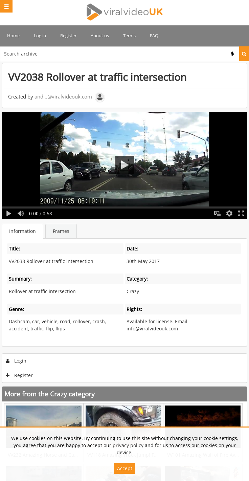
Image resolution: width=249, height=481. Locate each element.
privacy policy (128, 445)
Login (16, 360)
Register (68, 35)
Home (13, 35)
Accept (124, 468)
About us (100, 35)
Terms (129, 35)
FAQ (154, 35)
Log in (40, 35)
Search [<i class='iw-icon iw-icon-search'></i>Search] (244, 53)
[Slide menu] (6, 6)
